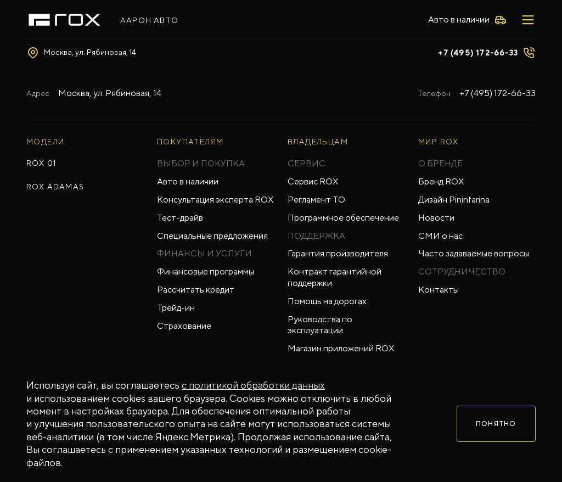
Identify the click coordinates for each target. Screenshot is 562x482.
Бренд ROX (441, 181)
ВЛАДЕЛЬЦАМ (318, 141)
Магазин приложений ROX (341, 348)
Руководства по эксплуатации (320, 325)
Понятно (496, 424)
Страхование (184, 326)
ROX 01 (41, 163)
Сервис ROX (313, 181)
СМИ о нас (440, 236)
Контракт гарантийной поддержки (334, 277)
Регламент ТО (316, 199)
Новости (436, 217)
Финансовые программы (205, 271)
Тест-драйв (180, 217)
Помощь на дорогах (327, 301)
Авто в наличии (187, 181)
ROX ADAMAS (55, 186)
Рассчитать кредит (195, 289)
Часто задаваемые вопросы (473, 253)
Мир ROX (438, 141)
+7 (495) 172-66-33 (478, 52)
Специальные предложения (212, 236)
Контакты (438, 289)
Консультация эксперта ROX (215, 199)
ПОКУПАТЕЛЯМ (190, 141)
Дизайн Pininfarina (454, 199)
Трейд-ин (176, 307)
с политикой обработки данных (253, 385)
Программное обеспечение (343, 217)
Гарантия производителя (338, 253)
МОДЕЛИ (45, 141)
